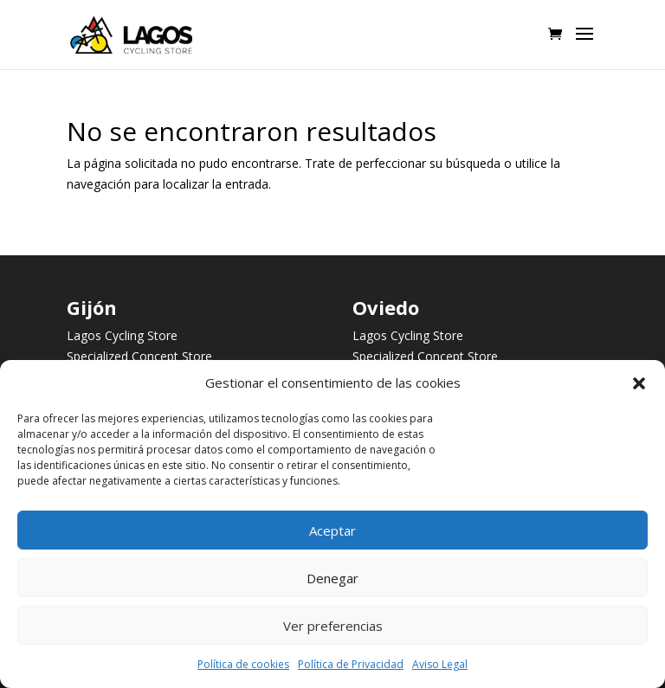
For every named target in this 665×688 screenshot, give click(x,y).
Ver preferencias (333, 625)
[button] (639, 383)
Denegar (332, 578)
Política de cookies (243, 664)
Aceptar (332, 530)
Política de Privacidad (351, 664)
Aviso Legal (440, 664)
